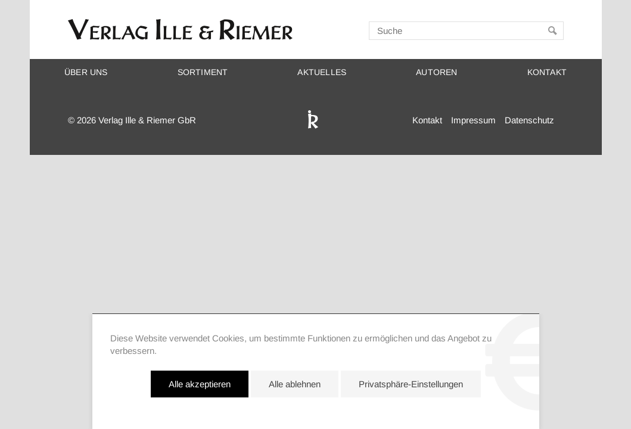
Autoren (436, 72)
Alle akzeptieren (200, 384)
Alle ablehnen (295, 384)
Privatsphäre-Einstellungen (411, 384)
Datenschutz (529, 120)
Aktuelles (321, 72)
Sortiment (203, 72)
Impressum (473, 120)
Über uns (86, 72)
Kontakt (547, 72)
